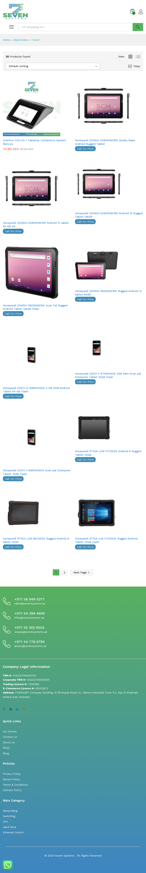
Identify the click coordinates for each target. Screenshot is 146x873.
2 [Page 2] (64, 572)
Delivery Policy (12, 790)
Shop (6, 747)
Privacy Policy (11, 773)
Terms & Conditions (15, 784)
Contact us (10, 736)
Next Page (81, 572)
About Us (9, 742)
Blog (6, 753)
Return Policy (11, 779)
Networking (10, 810)
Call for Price (85, 148)
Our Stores (10, 731)
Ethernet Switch (13, 832)
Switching (9, 816)
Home (7, 39)
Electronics (21, 39)
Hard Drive (9, 827)
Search (138, 27)
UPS (5, 821)
